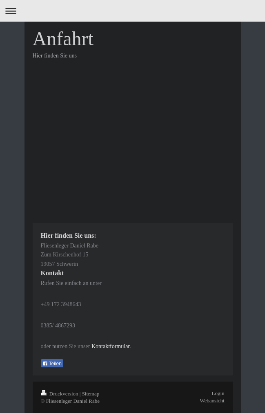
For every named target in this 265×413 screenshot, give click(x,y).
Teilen (52, 364)
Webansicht (212, 401)
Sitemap (91, 394)
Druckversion (60, 394)
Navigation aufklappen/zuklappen (132, 11)
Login (218, 393)
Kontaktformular (110, 346)
